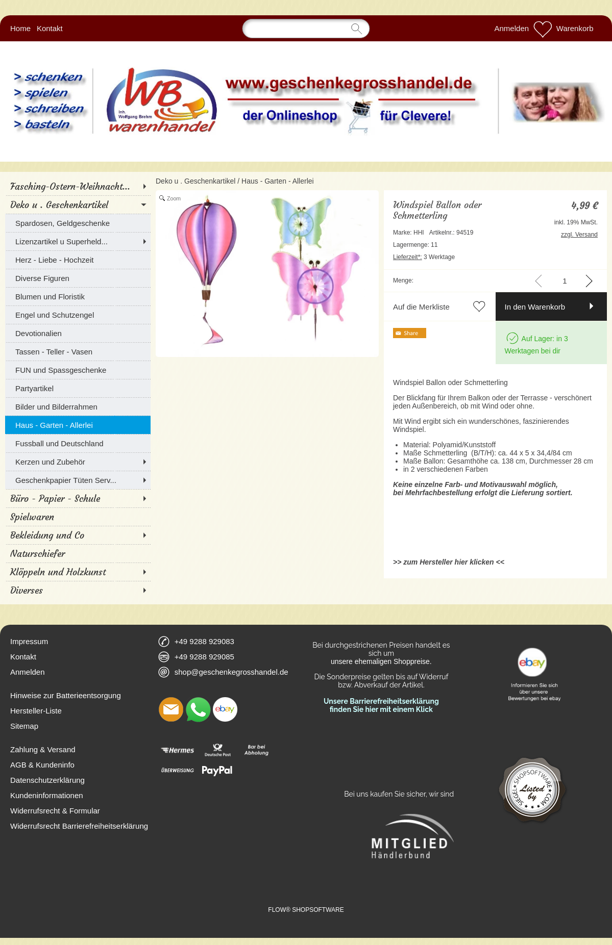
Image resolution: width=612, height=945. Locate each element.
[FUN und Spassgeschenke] (78, 370)
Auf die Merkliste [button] (421, 306)
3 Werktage (424, 257)
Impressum (29, 641)
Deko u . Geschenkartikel (195, 181)
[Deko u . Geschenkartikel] (78, 204)
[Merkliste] (542, 28)
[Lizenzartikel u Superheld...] (78, 241)
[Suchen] (306, 28)
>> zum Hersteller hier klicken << (448, 562)
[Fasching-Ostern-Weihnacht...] (78, 186)
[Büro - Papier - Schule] (78, 498)
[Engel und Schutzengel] (78, 314)
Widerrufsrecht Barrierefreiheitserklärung (79, 826)
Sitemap (24, 726)
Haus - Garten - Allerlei (277, 181)
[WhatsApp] (198, 709)
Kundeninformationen (46, 795)
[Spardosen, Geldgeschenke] (78, 223)
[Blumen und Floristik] (78, 296)
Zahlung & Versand (43, 749)
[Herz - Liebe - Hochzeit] (78, 259)
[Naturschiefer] (78, 553)
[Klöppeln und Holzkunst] (78, 572)
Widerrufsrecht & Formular (55, 810)
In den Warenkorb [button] (535, 306)
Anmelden (512, 28)
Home (20, 28)
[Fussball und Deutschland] (78, 443)
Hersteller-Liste (36, 710)
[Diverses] (78, 590)
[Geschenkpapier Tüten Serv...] (78, 480)
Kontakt (50, 28)
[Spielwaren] (78, 516)
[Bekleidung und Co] (78, 535)
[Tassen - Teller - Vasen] (78, 351)
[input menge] (565, 281)
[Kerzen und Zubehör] (78, 461)
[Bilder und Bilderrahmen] (78, 406)
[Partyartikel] (78, 388)
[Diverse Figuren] (78, 278)
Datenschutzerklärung (47, 780)
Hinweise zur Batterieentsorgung (65, 695)
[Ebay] (225, 709)
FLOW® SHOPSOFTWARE (306, 909)
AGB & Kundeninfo (42, 764)
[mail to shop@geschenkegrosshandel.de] (171, 709)
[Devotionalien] (78, 333)
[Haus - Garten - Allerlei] (78, 425)
